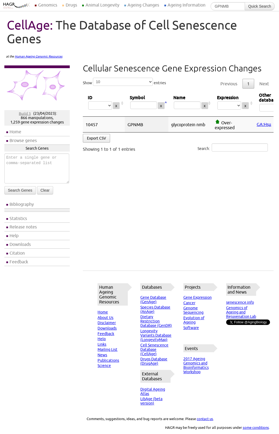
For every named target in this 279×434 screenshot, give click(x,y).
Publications (108, 360)
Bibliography (22, 204)
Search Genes (20, 190)
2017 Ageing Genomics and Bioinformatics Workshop (196, 365)
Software (191, 328)
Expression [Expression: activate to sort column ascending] (233, 103)
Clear (45, 190)
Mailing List (107, 349)
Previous (228, 83)
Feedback (19, 261)
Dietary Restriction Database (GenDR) (156, 321)
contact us (205, 419)
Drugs (71, 4)
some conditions (256, 427)
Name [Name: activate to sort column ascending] (190, 103)
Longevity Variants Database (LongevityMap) (155, 335)
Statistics (18, 218)
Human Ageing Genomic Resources (38, 56)
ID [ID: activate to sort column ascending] (104, 103)
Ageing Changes (143, 4)
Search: (233, 147)
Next (264, 83)
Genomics (47, 4)
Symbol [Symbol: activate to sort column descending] (146, 103)
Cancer (189, 303)
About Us (105, 317)
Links (102, 344)
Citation (17, 253)
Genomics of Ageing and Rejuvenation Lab (241, 312)
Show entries (124, 82)
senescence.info (240, 302)
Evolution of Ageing (193, 320)
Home (15, 131)
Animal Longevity (102, 4)
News (102, 355)
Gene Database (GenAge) (153, 299)
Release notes (23, 226)
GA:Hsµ (264, 124)
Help (14, 235)
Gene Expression (197, 297)
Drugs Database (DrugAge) (153, 361)
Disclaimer (107, 323)
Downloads (20, 244)
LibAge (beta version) (151, 401)
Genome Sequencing (193, 310)
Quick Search (259, 6)
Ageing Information (186, 4)
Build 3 (25, 113)
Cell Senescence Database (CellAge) (154, 349)
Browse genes (23, 140)
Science (104, 365)
